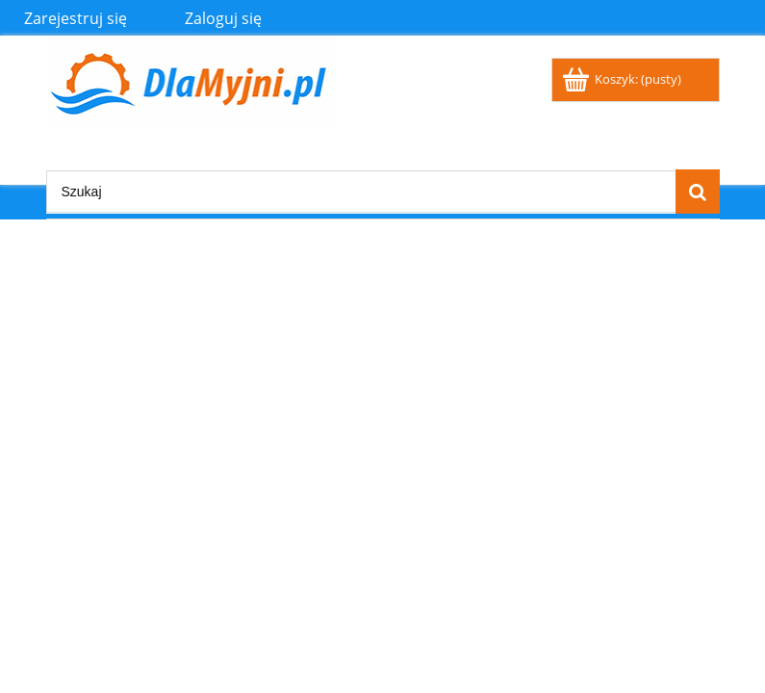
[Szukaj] (698, 191)
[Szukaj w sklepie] (361, 191)
